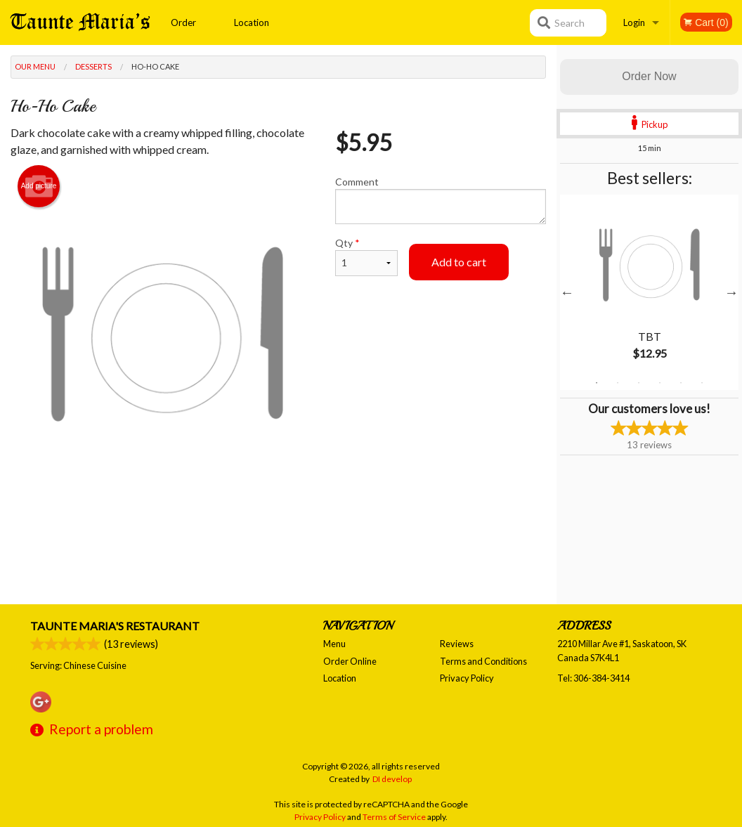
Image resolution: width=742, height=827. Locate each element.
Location (251, 22)
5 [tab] (681, 383)
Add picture (39, 186)
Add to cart (458, 261)
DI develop (392, 779)
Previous (567, 292)
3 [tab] (639, 383)
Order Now (649, 76)
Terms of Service (394, 817)
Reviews (457, 643)
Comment (440, 200)
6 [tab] (702, 383)
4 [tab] (660, 383)
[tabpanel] (649, 292)
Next (731, 292)
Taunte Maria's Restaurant (115, 625)
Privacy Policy (467, 678)
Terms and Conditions (483, 661)
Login (634, 22)
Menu (334, 643)
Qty (366, 256)
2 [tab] (618, 383)
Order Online (184, 31)
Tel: (593, 678)
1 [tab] (597, 383)
